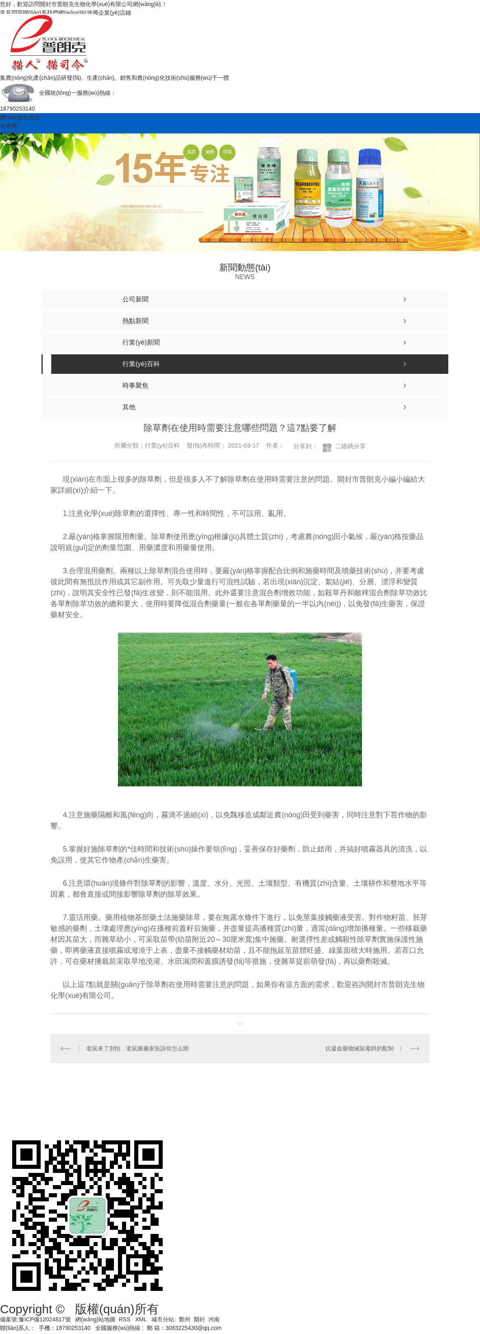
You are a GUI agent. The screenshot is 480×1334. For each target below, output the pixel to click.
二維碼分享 (350, 446)
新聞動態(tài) (391, 1097)
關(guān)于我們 (32, 1118)
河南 (214, 1319)
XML (141, 1319)
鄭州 (184, 1319)
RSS (125, 1319)
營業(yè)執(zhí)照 (102, 1097)
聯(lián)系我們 (40, 12)
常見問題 (11, 12)
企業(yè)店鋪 (114, 12)
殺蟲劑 (203, 1097)
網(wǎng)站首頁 (20, 117)
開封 (199, 1319)
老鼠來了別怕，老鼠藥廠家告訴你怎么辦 (137, 1048)
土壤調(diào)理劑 (260, 1097)
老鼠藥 (8, 125)
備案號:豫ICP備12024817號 (35, 1319)
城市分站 (162, 1319)
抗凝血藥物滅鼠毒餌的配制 (359, 1048)
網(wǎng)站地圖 (78, 12)
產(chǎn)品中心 (328, 1097)
